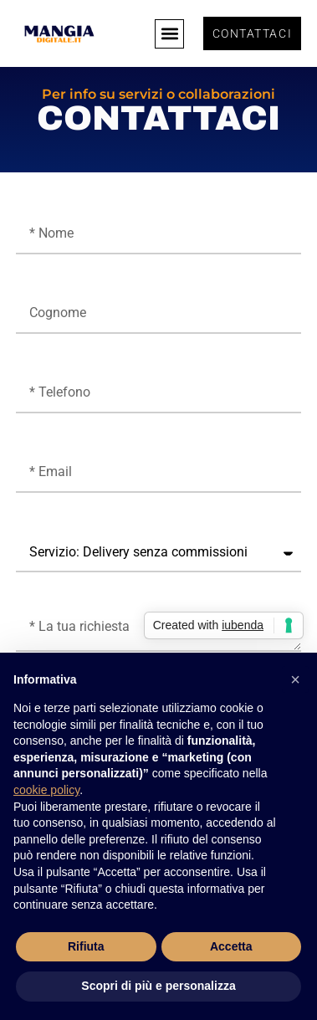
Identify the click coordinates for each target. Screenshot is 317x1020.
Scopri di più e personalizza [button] (158, 985)
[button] (169, 34)
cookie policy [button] (46, 790)
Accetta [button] (231, 946)
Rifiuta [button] (86, 946)
